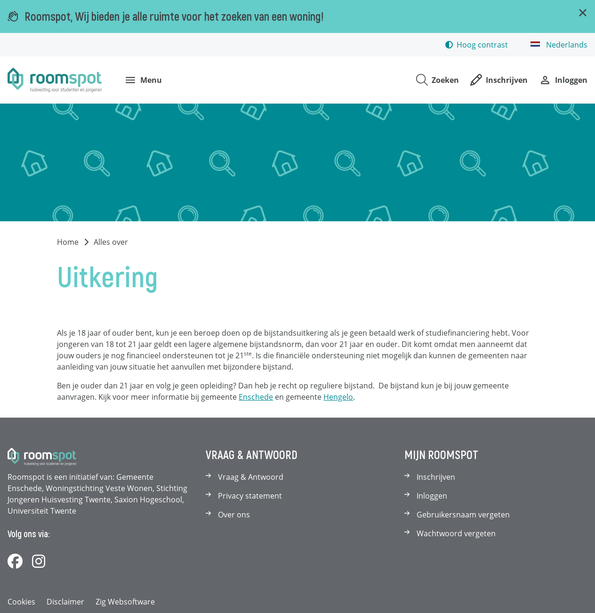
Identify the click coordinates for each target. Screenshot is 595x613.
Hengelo (338, 397)
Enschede (256, 397)
